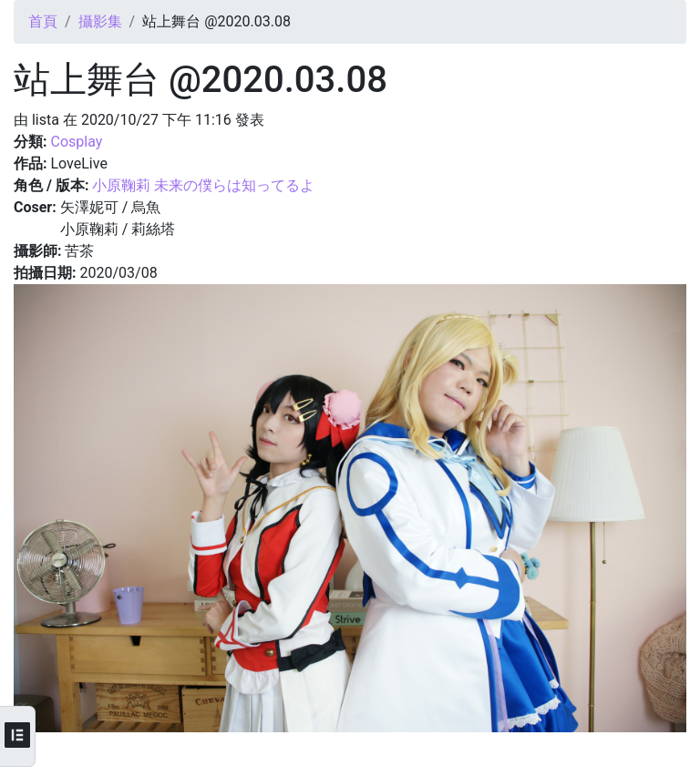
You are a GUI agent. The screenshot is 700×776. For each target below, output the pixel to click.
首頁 (42, 21)
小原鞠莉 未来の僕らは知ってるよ (203, 185)
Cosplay (76, 141)
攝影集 (100, 21)
